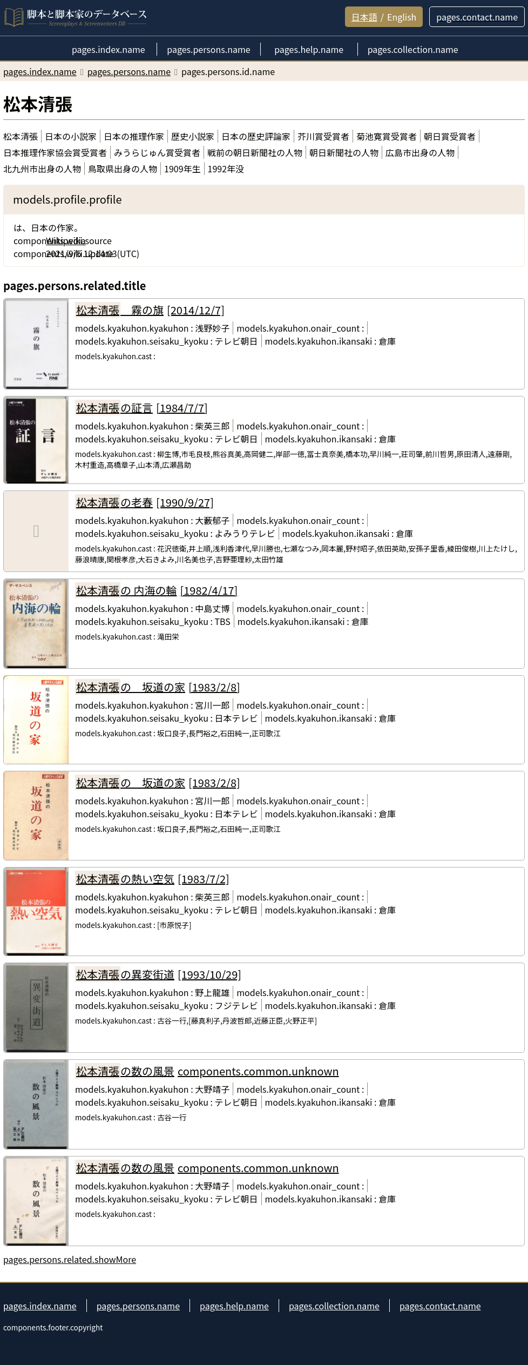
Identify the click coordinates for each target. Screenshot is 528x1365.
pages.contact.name (440, 1305)
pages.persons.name (138, 1305)
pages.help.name (234, 1305)
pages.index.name (40, 1305)
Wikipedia (66, 240)
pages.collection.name (334, 1305)
